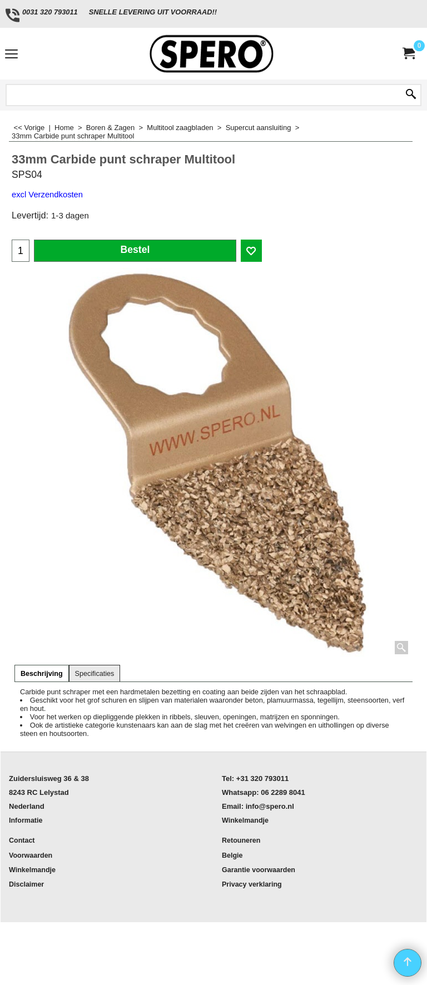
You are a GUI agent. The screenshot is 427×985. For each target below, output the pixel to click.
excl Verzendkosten (47, 194)
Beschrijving (42, 674)
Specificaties (95, 674)
